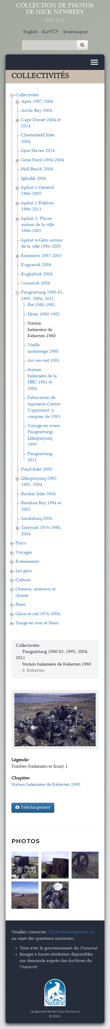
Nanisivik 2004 (35, 283)
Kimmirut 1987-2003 (41, 256)
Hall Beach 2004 (37, 169)
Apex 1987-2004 (37, 102)
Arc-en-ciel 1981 (44, 361)
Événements (27, 562)
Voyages (24, 552)
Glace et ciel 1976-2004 (38, 614)
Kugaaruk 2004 (36, 265)
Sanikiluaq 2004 (36, 519)
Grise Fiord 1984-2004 (42, 160)
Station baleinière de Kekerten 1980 (42, 329)
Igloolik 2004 (33, 178)
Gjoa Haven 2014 (38, 151)
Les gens (24, 571)
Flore (20, 605)
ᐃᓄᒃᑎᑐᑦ (50, 32)
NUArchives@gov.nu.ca (71, 932)
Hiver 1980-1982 (44, 314)
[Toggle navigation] (94, 62)
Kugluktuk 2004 (37, 274)
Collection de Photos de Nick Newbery (55, 13)
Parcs (21, 543)
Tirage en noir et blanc (37, 623)
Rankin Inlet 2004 (38, 494)
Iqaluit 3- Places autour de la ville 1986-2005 (37, 225)
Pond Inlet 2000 (36, 469)
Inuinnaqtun (75, 32)
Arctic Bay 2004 (36, 111)
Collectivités (27, 95)
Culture (23, 580)
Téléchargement (32, 807)
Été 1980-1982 (41, 305)
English (30, 32)
